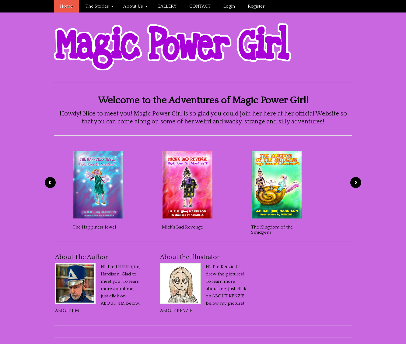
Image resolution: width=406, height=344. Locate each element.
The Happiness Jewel (94, 227)
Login (229, 6)
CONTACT (200, 6)
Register (256, 6)
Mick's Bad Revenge (182, 227)
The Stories (96, 7)
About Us (132, 7)
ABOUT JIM (67, 310)
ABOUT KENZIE (176, 310)
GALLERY (167, 6)
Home (66, 6)
